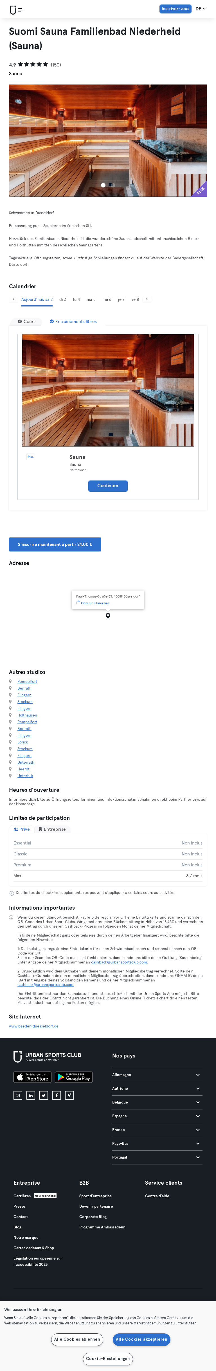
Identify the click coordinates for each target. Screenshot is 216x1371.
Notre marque (26, 1238)
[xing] (69, 1095)
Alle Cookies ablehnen (77, 1340)
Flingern (24, 695)
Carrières (22, 1196)
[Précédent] (13, 300)
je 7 (121, 299)
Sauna (77, 457)
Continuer (108, 486)
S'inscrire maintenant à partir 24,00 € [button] (55, 544)
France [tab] (156, 1130)
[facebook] (56, 1095)
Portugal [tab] (156, 1157)
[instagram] (18, 1095)
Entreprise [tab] (52, 829)
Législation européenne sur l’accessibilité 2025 (38, 1261)
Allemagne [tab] (156, 1075)
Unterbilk (25, 776)
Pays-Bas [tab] (156, 1143)
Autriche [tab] (156, 1088)
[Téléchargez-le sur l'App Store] (32, 1078)
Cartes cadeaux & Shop (34, 1248)
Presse (19, 1207)
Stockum (25, 702)
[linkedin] (30, 1095)
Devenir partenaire (96, 1207)
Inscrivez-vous (175, 9)
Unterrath (25, 763)
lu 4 (76, 299)
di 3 (62, 299)
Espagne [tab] (156, 1116)
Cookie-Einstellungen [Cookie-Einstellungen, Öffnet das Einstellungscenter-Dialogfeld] (108, 1359)
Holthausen (27, 715)
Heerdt (23, 769)
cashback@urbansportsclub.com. (119, 962)
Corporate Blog (93, 1217)
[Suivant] (146, 300)
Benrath (24, 688)
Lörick (22, 742)
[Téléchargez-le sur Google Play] (74, 1078)
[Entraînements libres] (73, 322)
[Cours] (27, 322)
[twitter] (43, 1095)
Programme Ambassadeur (102, 1227)
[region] (108, 1336)
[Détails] (108, 390)
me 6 (106, 299)
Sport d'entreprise (95, 1196)
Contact (21, 1217)
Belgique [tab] (156, 1102)
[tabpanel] (108, 860)
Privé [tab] (22, 829)
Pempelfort (27, 682)
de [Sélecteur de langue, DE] (200, 9)
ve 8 (135, 299)
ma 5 (91, 299)
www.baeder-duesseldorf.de (33, 1026)
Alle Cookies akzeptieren (141, 1340)
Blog (17, 1227)
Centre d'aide (157, 1196)
